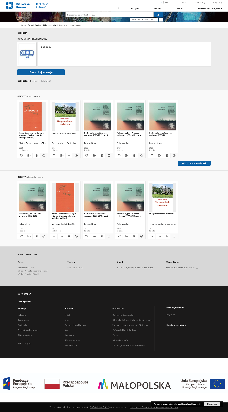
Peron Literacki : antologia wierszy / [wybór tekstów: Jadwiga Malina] (31, 135)
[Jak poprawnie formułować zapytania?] (161, 20)
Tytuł (67, 315)
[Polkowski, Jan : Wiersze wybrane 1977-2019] (162, 116)
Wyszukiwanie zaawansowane (144, 20)
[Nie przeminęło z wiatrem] (65, 116)
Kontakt (115, 335)
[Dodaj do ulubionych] (21, 155)
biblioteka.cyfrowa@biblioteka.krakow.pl (135, 267)
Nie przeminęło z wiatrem (64, 132)
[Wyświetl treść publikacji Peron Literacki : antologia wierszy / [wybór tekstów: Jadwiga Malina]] (36, 155)
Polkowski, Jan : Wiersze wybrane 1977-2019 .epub (129, 133)
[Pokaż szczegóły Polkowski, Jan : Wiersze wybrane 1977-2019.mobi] (108, 155)
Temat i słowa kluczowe (75, 325)
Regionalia (22, 325)
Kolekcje (159, 8)
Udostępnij (200, 2)
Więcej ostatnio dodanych (194, 163)
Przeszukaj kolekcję (41, 72)
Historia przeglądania (209, 8)
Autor (67, 320)
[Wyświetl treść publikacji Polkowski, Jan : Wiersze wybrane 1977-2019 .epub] (134, 155)
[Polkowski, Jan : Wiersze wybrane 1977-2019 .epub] (130, 116)
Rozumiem (212, 404)
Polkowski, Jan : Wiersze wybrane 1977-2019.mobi (96, 133)
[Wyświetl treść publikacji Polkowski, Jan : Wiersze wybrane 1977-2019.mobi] (101, 155)
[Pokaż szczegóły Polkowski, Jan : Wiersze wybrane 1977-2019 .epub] (141, 155)
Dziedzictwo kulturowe (28, 330)
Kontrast (184, 2)
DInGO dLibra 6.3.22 (99, 407)
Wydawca (69, 335)
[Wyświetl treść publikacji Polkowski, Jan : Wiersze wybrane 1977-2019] (166, 155)
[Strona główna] (119, 8)
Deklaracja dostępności (122, 315)
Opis (67, 330)
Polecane (22, 315)
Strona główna (27, 25)
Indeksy (180, 8)
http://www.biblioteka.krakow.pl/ (182, 267)
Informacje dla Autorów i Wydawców (128, 345)
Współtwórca (71, 345)
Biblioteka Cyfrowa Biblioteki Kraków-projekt (132, 320)
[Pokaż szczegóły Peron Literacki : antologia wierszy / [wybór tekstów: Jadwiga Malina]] (43, 155)
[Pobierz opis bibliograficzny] (28, 155)
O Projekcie (135, 8)
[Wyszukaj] (158, 14)
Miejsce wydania (72, 340)
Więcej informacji (193, 404)
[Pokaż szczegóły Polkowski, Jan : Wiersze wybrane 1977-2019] (173, 155)
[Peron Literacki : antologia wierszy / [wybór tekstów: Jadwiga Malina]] (32, 116)
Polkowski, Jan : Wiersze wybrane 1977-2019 (160, 133)
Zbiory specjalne (50, 25)
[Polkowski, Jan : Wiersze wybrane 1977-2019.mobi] (97, 116)
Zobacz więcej (24, 343)
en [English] (166, 2)
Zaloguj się (217, 2)
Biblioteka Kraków (120, 340)
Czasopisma (23, 320)
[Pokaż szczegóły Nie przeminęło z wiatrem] (76, 155)
